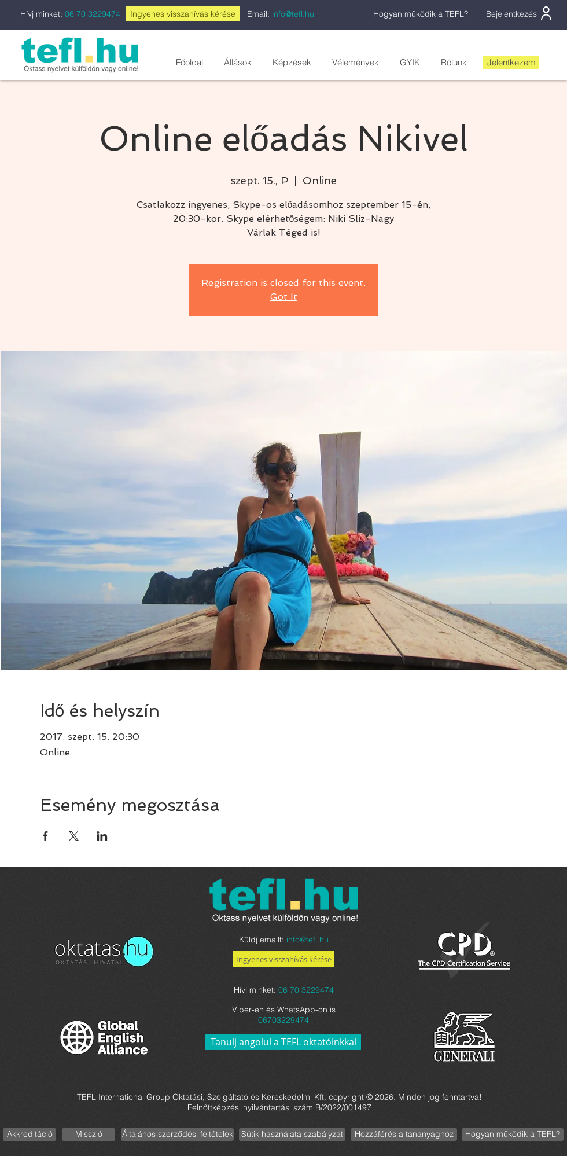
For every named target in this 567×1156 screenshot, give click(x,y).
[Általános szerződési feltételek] (177, 1134)
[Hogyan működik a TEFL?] (513, 1134)
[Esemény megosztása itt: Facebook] (45, 836)
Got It (283, 296)
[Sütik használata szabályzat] (292, 1134)
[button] (237, 62)
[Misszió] (88, 1134)
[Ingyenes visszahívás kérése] (283, 959)
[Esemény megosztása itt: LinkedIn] (102, 836)
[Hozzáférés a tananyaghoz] (404, 1134)
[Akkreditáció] (29, 1134)
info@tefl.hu (293, 14)
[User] (546, 13)
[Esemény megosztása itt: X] (73, 836)
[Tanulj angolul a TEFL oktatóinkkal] (283, 1042)
